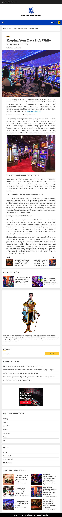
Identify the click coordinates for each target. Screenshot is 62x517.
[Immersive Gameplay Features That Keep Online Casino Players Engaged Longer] (36, 479)
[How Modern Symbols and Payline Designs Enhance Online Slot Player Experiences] (8, 281)
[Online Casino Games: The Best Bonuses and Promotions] (8, 491)
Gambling (6, 426)
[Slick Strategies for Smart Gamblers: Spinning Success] (37, 281)
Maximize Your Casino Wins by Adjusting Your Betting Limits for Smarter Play (49, 503)
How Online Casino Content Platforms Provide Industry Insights (23, 366)
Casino (5, 422)
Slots (8, 36)
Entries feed (7, 456)
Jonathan (10, 48)
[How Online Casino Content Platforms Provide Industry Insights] (8, 479)
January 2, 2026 (49, 484)
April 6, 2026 (20, 483)
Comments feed (8, 459)
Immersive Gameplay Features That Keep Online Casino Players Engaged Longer (28, 370)
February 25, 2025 (49, 509)
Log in (5, 452)
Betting (5, 419)
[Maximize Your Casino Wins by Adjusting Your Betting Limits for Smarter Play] (36, 504)
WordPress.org (8, 463)
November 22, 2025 (22, 495)
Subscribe (59, 22)
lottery (5, 430)
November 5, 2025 (21, 285)
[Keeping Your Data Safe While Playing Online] (8, 504)
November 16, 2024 (50, 284)
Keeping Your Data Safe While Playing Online (17, 380)
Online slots (6, 433)
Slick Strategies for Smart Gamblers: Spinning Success (50, 280)
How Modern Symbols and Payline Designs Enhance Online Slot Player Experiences (22, 280)
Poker (5, 437)
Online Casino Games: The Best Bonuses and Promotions (20, 373)
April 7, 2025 (18, 48)
